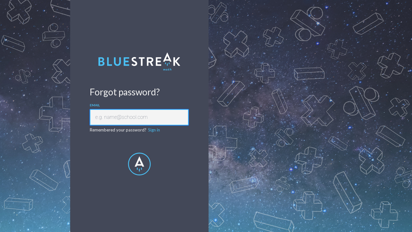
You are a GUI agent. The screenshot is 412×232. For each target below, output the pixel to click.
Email (95, 105)
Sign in (154, 129)
